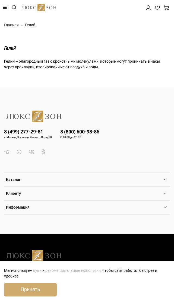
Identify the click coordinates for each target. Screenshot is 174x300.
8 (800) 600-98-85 (79, 132)
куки (37, 270)
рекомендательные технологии (73, 270)
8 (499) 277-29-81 (23, 132)
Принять (30, 289)
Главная (11, 25)
